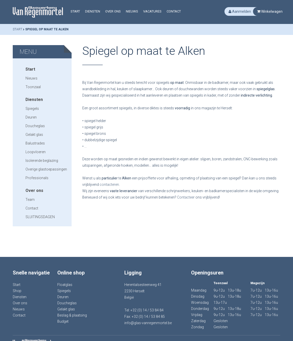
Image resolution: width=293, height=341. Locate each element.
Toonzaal (33, 87)
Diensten (92, 11)
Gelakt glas (34, 135)
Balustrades (35, 143)
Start (75, 11)
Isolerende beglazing (41, 161)
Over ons (113, 11)
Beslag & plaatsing (72, 315)
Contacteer (186, 197)
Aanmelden (240, 11)
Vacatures (152, 11)
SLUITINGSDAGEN (40, 217)
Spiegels (32, 109)
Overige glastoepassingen (46, 169)
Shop (17, 291)
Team (30, 200)
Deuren (31, 117)
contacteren (109, 184)
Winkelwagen (270, 11)
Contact (174, 11)
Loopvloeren (35, 152)
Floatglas (64, 285)
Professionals (36, 178)
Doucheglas (35, 126)
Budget (63, 321)
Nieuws (132, 11)
